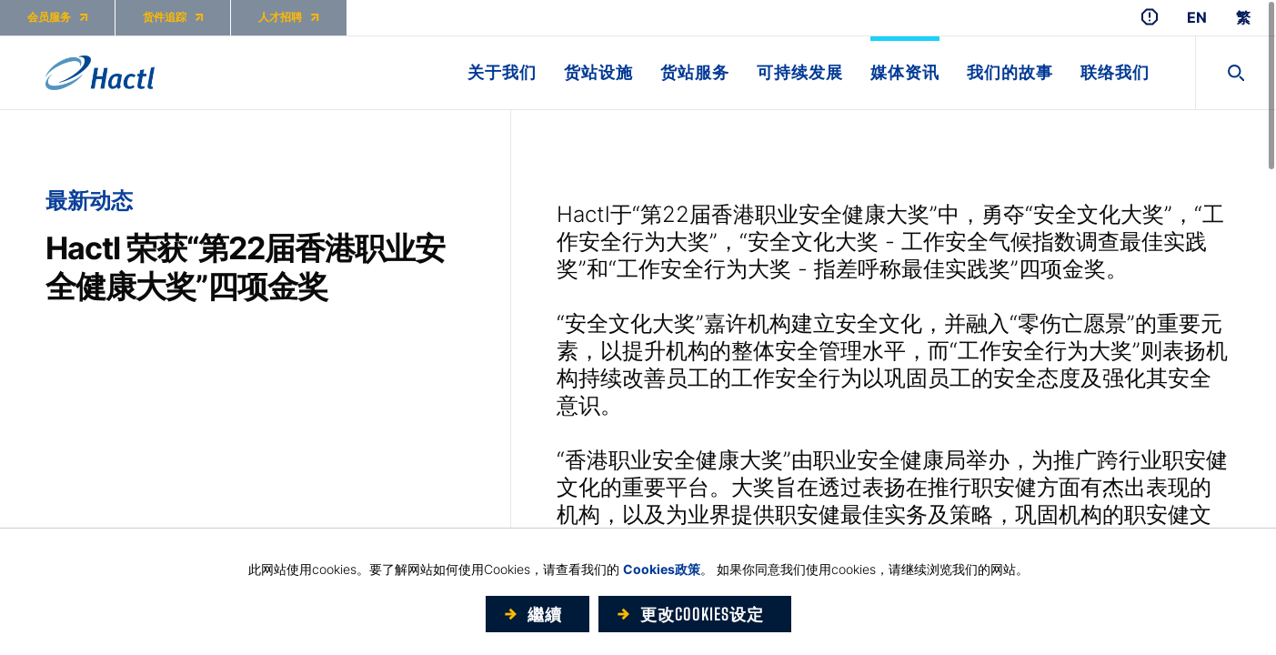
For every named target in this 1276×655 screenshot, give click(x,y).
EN (1197, 17)
